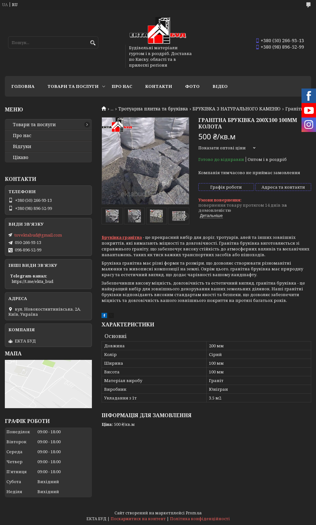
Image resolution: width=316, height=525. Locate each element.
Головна (23, 86)
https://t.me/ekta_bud (32, 281)
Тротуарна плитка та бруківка (153, 108)
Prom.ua (194, 513)
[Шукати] (92, 43)
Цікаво (20, 157)
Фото (192, 86)
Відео (220, 86)
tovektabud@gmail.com (38, 235)
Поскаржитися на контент (138, 518)
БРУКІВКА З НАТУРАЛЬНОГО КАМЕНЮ (237, 108)
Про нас (122, 86)
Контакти (158, 86)
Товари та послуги (73, 86)
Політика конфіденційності (200, 518)
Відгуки (22, 146)
